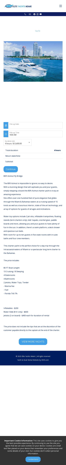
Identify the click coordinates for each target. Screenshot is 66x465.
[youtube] (41, 14)
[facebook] (34, 14)
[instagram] (37, 14)
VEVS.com (45, 360)
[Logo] (18, 5)
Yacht (37, 30)
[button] (12, 85)
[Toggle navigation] (60, 6)
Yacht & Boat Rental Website (28, 360)
